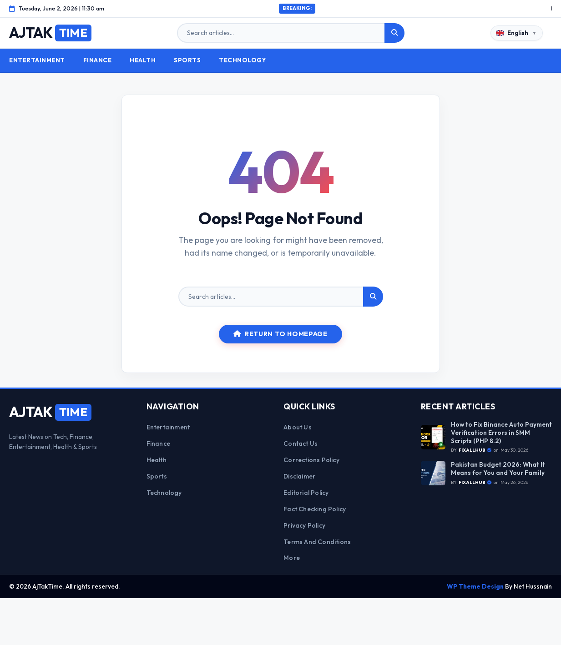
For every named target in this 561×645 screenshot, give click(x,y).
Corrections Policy (311, 460)
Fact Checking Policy (314, 509)
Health (143, 60)
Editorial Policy (306, 493)
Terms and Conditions (317, 542)
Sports (187, 60)
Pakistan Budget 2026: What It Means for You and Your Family (498, 469)
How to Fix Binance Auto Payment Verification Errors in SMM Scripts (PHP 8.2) (501, 432)
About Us (297, 427)
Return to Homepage (280, 334)
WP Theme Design (475, 586)
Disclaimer (299, 476)
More (291, 558)
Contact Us (300, 443)
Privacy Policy (304, 525)
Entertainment (37, 60)
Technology (242, 60)
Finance (97, 60)
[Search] (394, 33)
